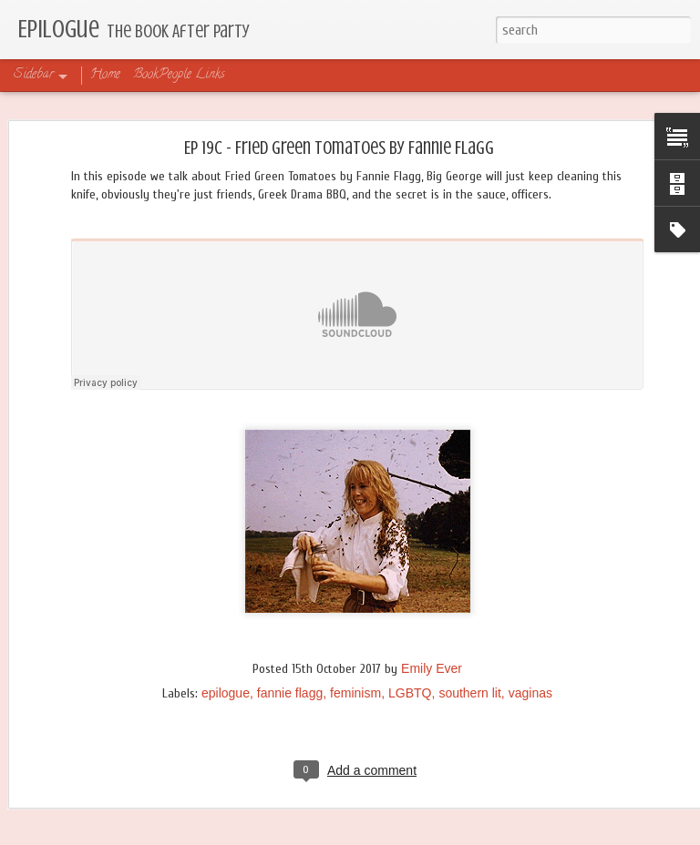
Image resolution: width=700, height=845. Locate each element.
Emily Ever (431, 668)
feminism (355, 693)
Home (105, 75)
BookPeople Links (179, 75)
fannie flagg (290, 693)
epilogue (225, 693)
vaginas (530, 693)
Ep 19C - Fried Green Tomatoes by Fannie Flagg (339, 147)
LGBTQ (409, 693)
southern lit (469, 693)
